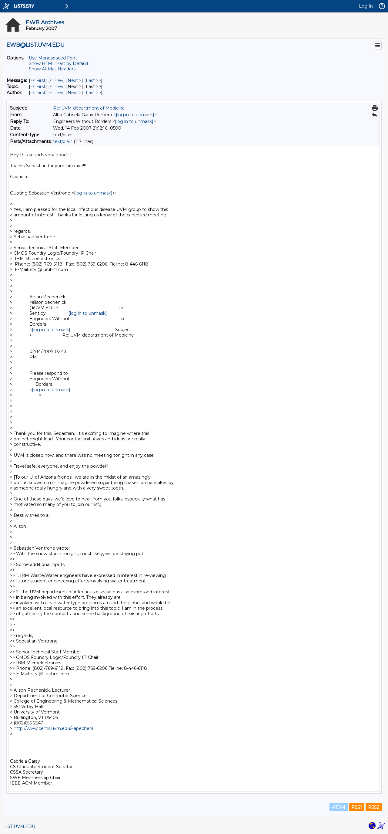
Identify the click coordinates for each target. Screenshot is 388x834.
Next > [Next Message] (75, 80)
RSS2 (373, 807)
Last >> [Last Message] (93, 80)
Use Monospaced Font (53, 58)
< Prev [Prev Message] (56, 80)
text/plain (62, 141)
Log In (366, 6)
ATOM (338, 807)
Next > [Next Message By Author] (75, 92)
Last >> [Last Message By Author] (93, 92)
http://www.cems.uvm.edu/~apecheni (53, 728)
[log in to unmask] (135, 114)
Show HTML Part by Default (59, 63)
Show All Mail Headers (52, 69)
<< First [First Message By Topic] (37, 86)
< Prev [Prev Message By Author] (56, 92)
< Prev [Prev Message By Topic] (56, 86)
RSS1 (356, 807)
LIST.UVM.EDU (19, 826)
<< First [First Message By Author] (37, 92)
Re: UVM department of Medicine (89, 108)
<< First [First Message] (37, 80)
